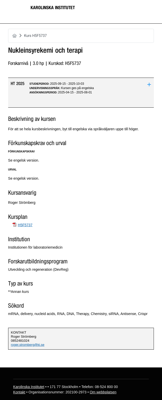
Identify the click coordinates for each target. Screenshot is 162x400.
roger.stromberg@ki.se (28, 345)
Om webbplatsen (103, 392)
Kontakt (19, 392)
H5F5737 (25, 225)
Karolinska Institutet (53, 7)
